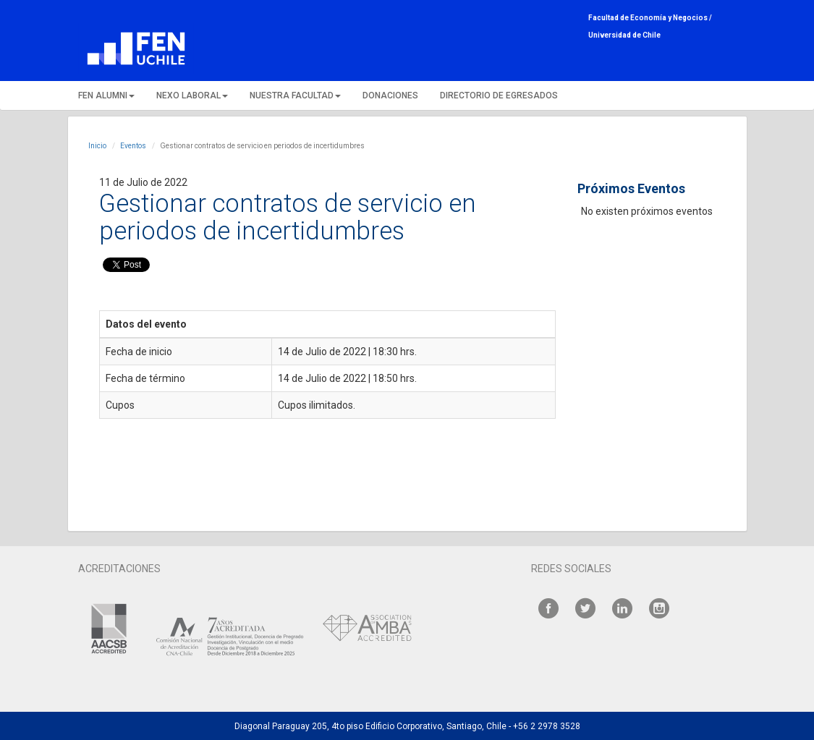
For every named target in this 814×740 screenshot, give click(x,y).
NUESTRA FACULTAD (295, 95)
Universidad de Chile (624, 35)
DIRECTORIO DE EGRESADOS (499, 95)
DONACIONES (390, 95)
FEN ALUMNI (106, 95)
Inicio (97, 146)
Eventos (133, 146)
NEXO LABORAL (192, 95)
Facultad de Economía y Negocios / (650, 18)
